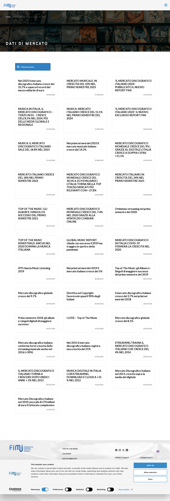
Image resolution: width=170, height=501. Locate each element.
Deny (150, 486)
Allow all (150, 472)
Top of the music (70, 449)
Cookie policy (146, 457)
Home (8, 17)
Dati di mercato (19, 17)
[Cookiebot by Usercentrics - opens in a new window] (15, 496)
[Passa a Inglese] (149, 450)
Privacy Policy (122, 457)
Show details (123, 496)
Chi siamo (66, 454)
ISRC (64, 464)
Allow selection (150, 479)
